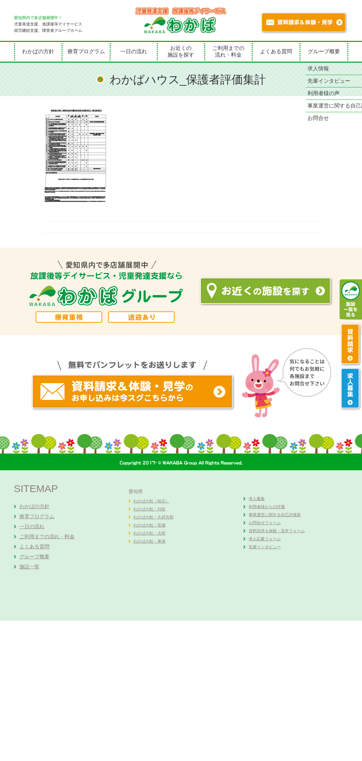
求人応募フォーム (265, 539)
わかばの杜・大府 (149, 533)
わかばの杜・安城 (149, 525)
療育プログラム (86, 51)
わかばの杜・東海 (149, 541)
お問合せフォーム (265, 523)
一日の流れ (133, 51)
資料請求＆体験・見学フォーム (277, 531)
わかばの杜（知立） (151, 501)
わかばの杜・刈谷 (149, 509)
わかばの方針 (38, 51)
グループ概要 (324, 51)
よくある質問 (276, 51)
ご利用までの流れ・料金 (228, 51)
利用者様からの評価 (267, 506)
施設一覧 (29, 566)
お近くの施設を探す (180, 51)
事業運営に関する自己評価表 (275, 514)
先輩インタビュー (265, 547)
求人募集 (257, 498)
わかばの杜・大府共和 (153, 517)
